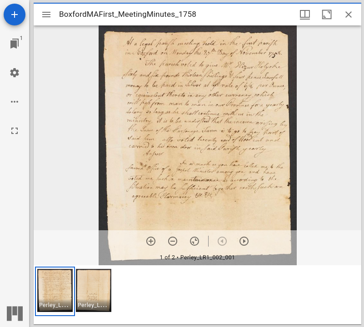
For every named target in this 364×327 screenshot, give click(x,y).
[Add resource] (14, 14)
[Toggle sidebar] (46, 14)
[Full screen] (14, 131)
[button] (55, 291)
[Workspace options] (14, 102)
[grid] (197, 294)
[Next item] (244, 241)
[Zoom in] (151, 241)
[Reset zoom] (194, 241)
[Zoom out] (173, 241)
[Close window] (348, 14)
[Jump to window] (14, 43)
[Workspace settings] (14, 73)
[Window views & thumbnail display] (305, 14)
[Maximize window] (327, 14)
